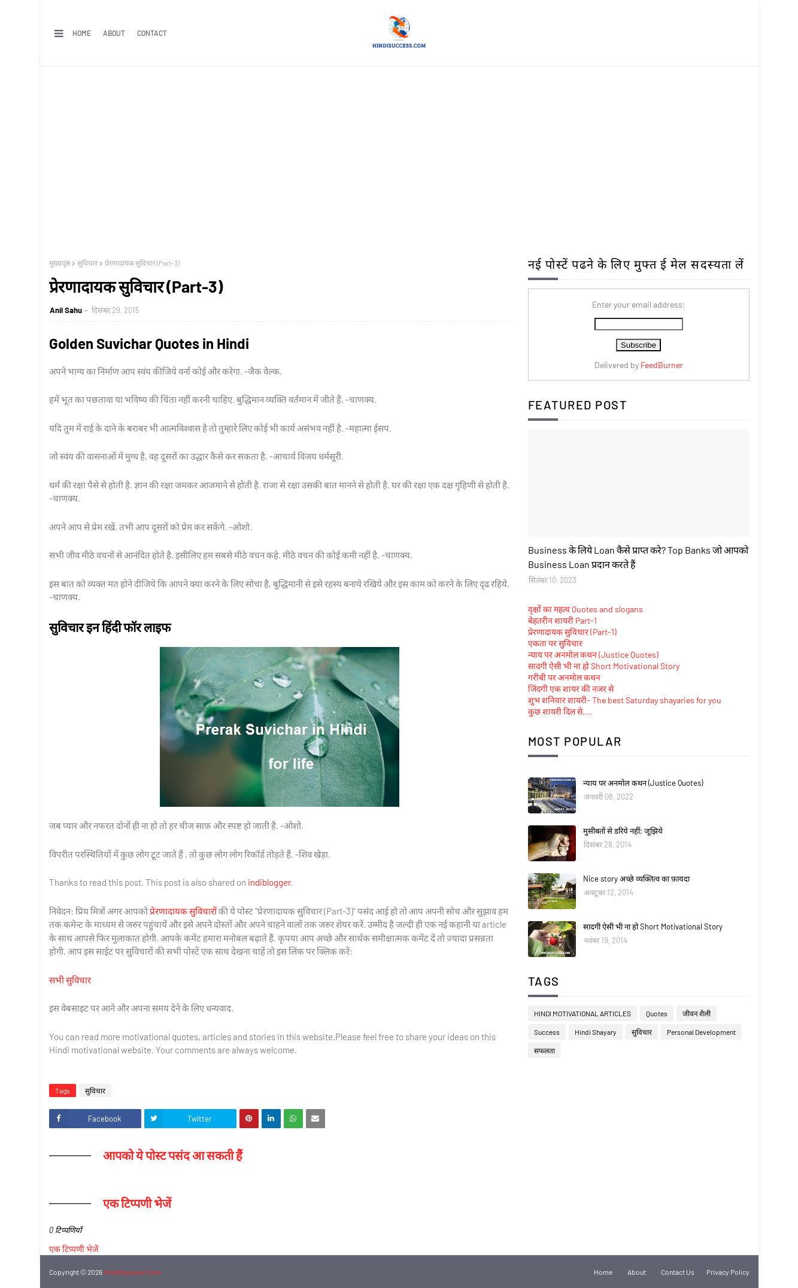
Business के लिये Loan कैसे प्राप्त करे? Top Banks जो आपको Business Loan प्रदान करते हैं (638, 557)
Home (81, 33)
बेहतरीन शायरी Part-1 (562, 620)
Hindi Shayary (596, 1032)
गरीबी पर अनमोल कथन (564, 677)
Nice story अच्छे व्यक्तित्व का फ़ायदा (636, 878)
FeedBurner (662, 365)
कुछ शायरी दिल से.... (560, 711)
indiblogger (269, 882)
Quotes (656, 1013)
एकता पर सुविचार (555, 643)
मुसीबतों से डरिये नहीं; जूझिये (623, 831)
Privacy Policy (728, 1272)
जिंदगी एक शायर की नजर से (571, 689)
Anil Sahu (66, 310)
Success (547, 1032)
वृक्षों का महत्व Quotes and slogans (585, 609)
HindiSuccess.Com (133, 1272)
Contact (152, 33)
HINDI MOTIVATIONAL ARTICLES (582, 1013)
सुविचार (87, 263)
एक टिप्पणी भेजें (73, 1249)
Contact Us (677, 1272)
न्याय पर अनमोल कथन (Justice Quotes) (593, 654)
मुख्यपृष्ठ (59, 263)
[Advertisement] (399, 156)
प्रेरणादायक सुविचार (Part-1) (572, 632)
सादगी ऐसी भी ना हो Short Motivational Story (603, 666)
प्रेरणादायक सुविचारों (183, 911)
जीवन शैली (696, 1013)
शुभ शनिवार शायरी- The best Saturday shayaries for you (624, 700)
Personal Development (701, 1032)
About (114, 33)
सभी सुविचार (70, 979)
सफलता (544, 1050)
